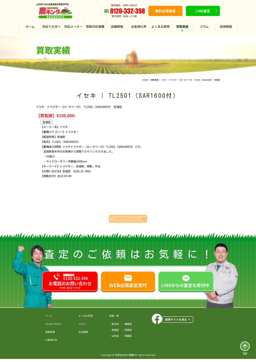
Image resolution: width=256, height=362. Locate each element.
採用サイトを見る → (177, 319)
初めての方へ (51, 26)
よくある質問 (160, 26)
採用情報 (226, 26)
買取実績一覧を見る (130, 218)
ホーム (30, 26)
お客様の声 (138, 26)
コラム (204, 26)
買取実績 (182, 27)
